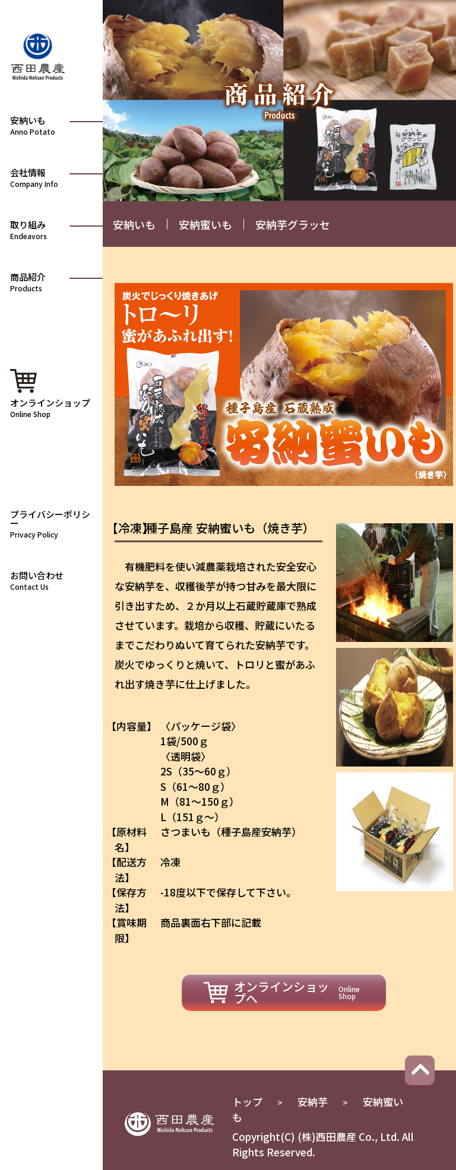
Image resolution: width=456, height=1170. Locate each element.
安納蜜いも (205, 224)
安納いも (134, 224)
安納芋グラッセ (292, 224)
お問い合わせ (53, 579)
